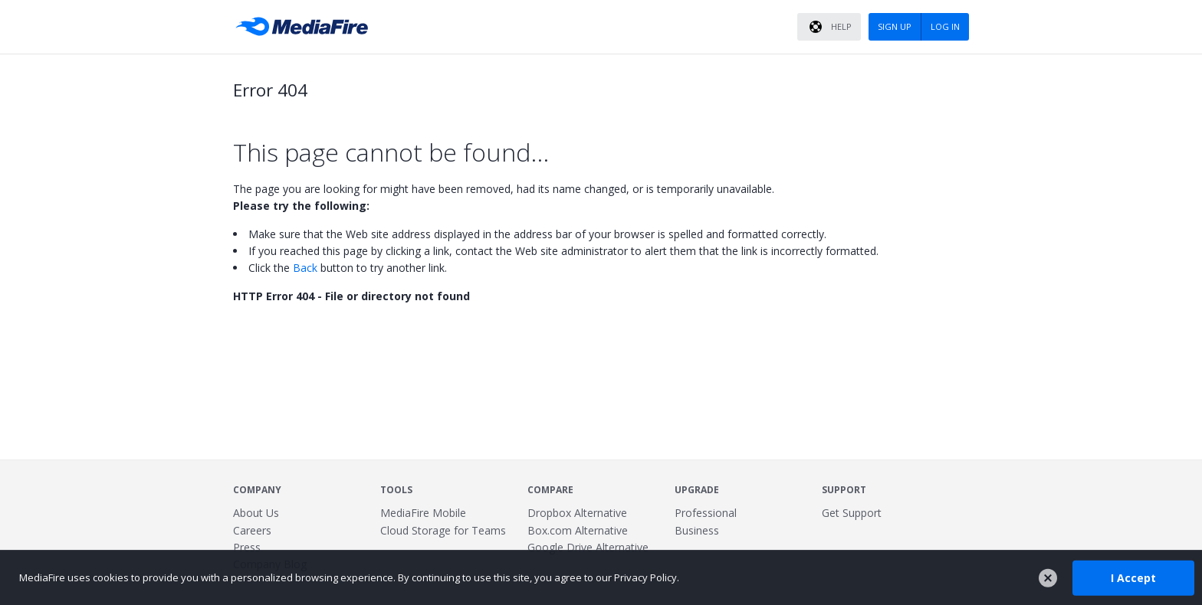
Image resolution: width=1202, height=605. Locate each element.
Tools (396, 489)
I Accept (1133, 577)
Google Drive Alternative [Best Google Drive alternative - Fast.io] (588, 547)
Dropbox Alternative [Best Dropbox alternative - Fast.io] (577, 512)
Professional (706, 512)
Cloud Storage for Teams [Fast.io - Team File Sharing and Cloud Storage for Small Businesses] (443, 530)
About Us (256, 512)
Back (305, 267)
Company (257, 489)
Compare (550, 489)
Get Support (852, 512)
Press (247, 547)
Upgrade (697, 489)
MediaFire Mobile (423, 512)
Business (697, 530)
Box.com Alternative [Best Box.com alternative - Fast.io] (577, 530)
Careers (252, 530)
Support (844, 489)
